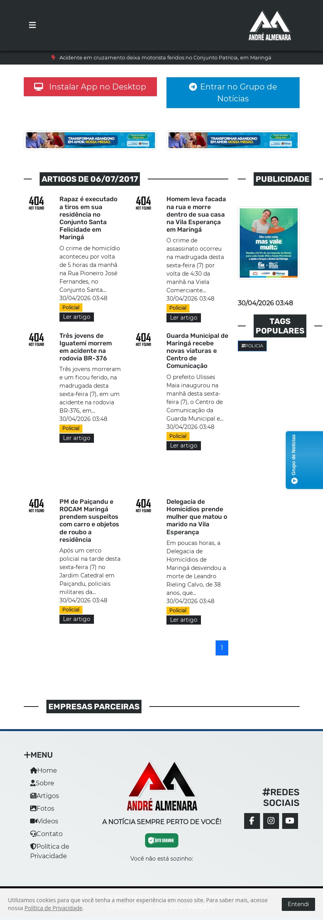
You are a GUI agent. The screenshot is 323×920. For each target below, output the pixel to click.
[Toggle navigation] (32, 25)
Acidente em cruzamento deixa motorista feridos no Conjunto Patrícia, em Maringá (165, 58)
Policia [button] (252, 346)
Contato (46, 834)
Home (43, 770)
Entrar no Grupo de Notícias (233, 92)
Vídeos (44, 821)
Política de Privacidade (53, 908)
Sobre (42, 783)
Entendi (298, 904)
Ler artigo (76, 316)
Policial (70, 307)
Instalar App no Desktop (90, 86)
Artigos (44, 796)
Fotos (42, 808)
